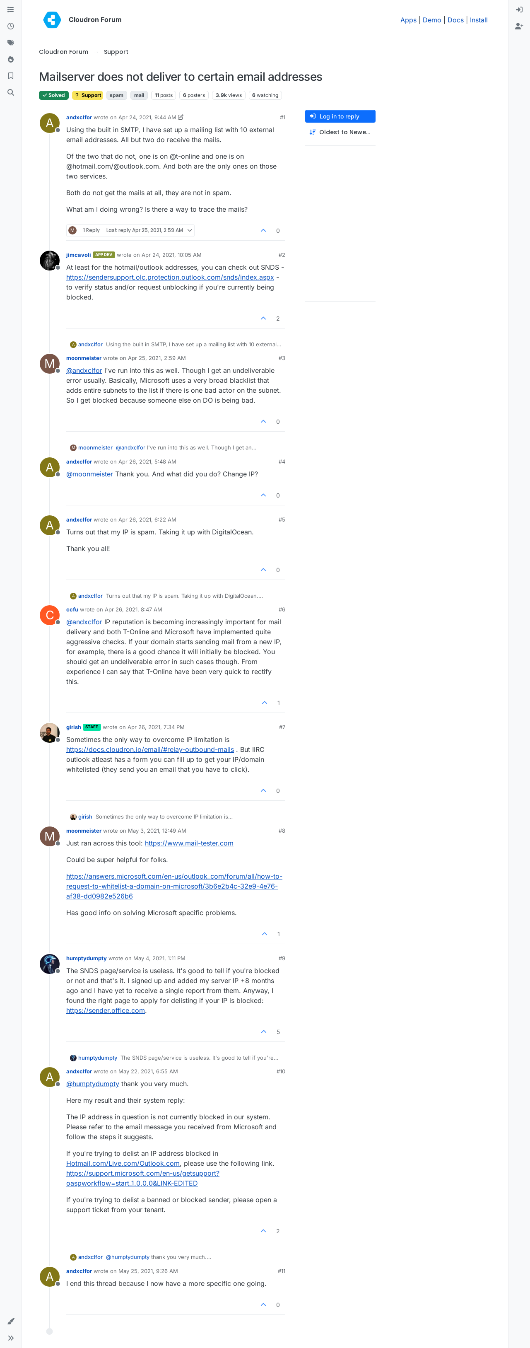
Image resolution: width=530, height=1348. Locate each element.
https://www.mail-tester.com (189, 843)
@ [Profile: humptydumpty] (92, 1084)
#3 (282, 358)
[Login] (519, 10)
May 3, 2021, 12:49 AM (157, 830)
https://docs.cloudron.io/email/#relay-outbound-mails (150, 749)
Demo (432, 20)
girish (73, 727)
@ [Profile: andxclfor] (84, 370)
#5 (282, 519)
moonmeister (83, 358)
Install (479, 20)
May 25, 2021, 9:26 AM (148, 1271)
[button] (10, 1321)
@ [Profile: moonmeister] (89, 474)
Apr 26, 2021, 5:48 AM (147, 461)
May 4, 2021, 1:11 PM (159, 958)
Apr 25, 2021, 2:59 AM (157, 358)
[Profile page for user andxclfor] (50, 123)
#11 (281, 1271)
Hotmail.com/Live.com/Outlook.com (123, 1163)
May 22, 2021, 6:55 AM (148, 1071)
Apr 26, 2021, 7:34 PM (156, 727)
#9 (282, 958)
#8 (282, 830)
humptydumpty (86, 958)
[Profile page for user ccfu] (50, 615)
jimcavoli (78, 254)
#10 (281, 1071)
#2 (282, 254)
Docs (456, 20)
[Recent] (10, 26)
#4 (282, 461)
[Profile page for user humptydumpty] (50, 964)
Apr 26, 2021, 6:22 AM (147, 519)
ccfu (72, 609)
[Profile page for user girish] (50, 733)
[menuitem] (519, 10)
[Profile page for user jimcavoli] (50, 261)
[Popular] (10, 59)
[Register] (519, 26)
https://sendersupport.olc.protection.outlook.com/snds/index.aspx (170, 277)
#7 (282, 727)
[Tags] (10, 43)
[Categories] (10, 10)
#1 (282, 117)
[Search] (10, 92)
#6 (282, 609)
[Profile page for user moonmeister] (50, 364)
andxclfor (79, 117)
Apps (408, 20)
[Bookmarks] (10, 76)
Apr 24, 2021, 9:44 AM (147, 117)
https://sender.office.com (105, 1010)
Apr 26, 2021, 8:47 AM (133, 609)
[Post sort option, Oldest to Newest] (340, 132)
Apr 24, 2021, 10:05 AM (172, 254)
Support (87, 95)
